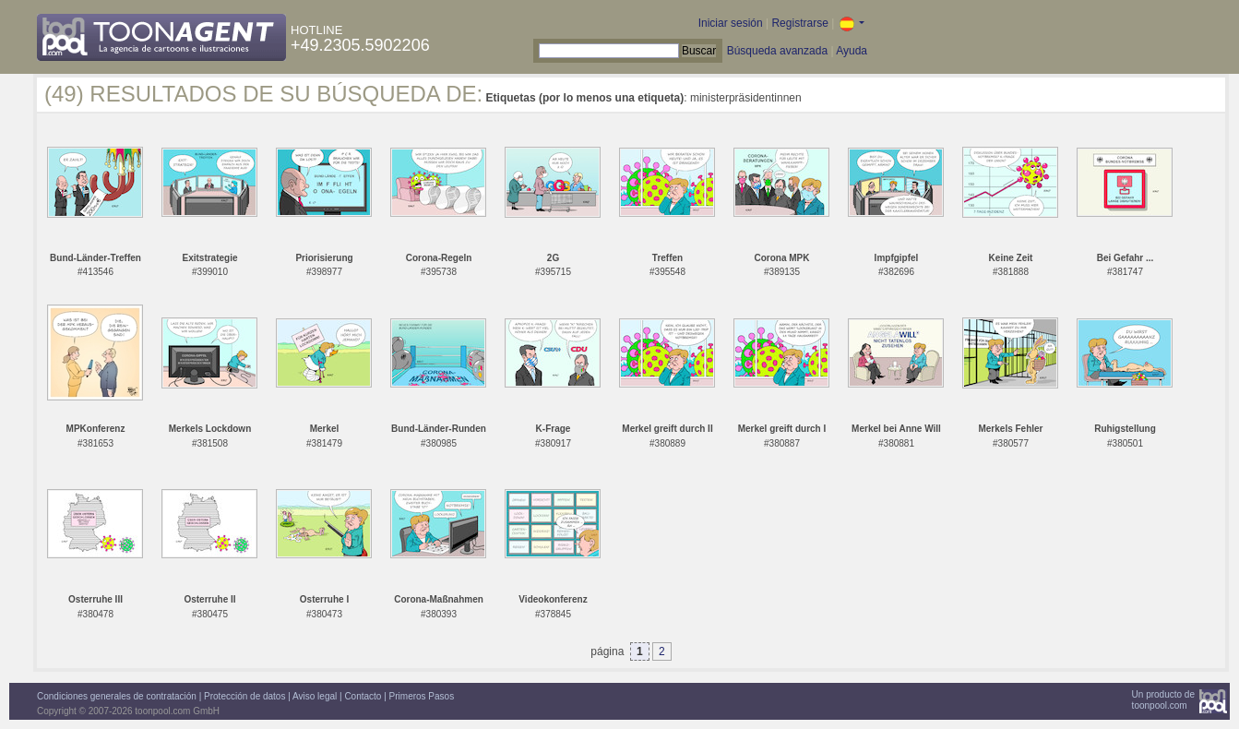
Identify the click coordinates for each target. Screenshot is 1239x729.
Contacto (362, 696)
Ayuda (851, 50)
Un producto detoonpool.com (1163, 700)
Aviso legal (314, 696)
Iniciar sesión (730, 23)
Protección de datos (244, 696)
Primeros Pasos (422, 696)
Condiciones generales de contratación (117, 696)
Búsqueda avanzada (777, 50)
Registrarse (799, 23)
